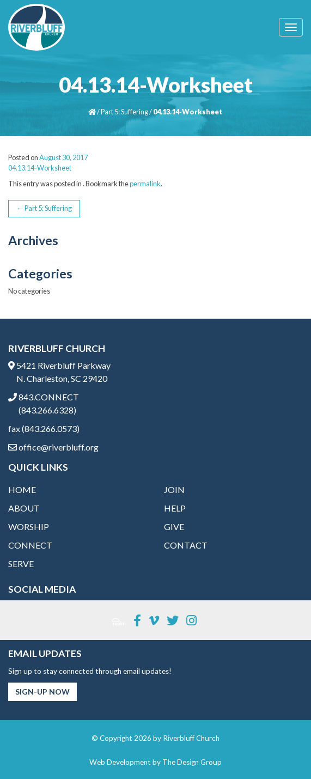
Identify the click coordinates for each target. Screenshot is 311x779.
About (24, 508)
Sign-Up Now (42, 691)
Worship (28, 526)
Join (174, 489)
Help (175, 508)
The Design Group (192, 762)
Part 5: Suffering (124, 111)
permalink (145, 183)
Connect (30, 545)
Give (174, 526)
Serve (21, 563)
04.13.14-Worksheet (39, 167)
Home (22, 489)
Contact (186, 545)
